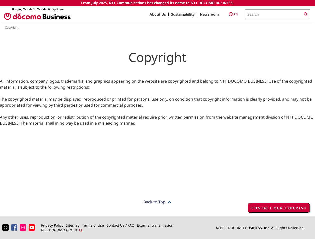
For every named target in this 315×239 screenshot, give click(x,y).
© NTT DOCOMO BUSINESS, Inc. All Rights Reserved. (260, 227)
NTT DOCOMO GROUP (61, 230)
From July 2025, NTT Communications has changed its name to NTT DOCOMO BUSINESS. (157, 2)
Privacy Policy (52, 225)
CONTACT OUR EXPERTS (278, 208)
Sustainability (183, 14)
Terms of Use (93, 225)
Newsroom (209, 14)
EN (233, 14)
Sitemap (73, 225)
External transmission (155, 225)
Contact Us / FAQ (120, 225)
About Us (158, 14)
